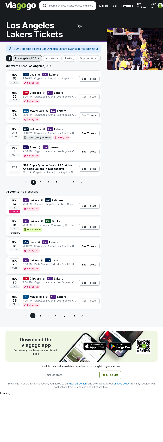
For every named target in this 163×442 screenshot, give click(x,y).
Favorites (127, 5)
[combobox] (27, 58)
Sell (115, 5)
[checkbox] (69, 58)
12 (73, 315)
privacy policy (121, 383)
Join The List (110, 374)
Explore (104, 5)
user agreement (78, 383)
